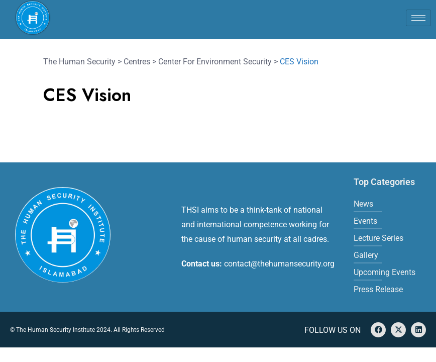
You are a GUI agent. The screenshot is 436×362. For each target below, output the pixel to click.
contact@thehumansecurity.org (279, 263)
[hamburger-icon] (418, 18)
